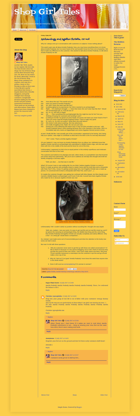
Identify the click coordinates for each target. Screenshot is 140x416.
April (120, 119)
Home (15, 30)
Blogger (79, 407)
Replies (50, 317)
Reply (48, 290)
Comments (119, 243)
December (121, 172)
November (121, 167)
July (119, 127)
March (120, 116)
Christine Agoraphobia (54, 296)
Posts (117, 239)
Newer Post (45, 395)
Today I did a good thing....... (121, 130)
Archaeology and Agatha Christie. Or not (121, 146)
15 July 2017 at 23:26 (72, 320)
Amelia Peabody (61, 271)
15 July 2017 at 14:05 (62, 338)
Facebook (32, 30)
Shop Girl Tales (47, 12)
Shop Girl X (84, 271)
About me (23, 30)
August (120, 160)
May (119, 121)
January (121, 109)
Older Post (103, 395)
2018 (118, 177)
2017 (118, 107)
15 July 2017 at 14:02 (69, 296)
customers (78, 271)
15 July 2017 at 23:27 (72, 355)
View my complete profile (23, 115)
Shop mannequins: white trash (121, 154)
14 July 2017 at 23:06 (67, 283)
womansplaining (69, 264)
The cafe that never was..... (120, 137)
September (121, 163)
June (119, 124)
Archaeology (70, 271)
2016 (118, 104)
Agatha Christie (50, 271)
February (121, 112)
